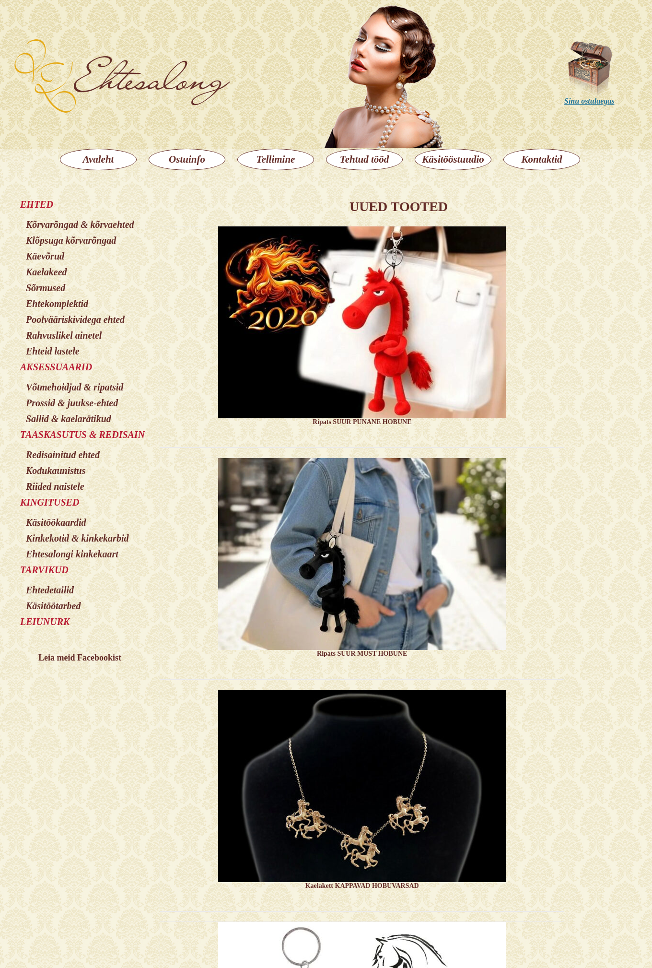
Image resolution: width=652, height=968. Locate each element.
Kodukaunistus (56, 470)
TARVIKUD (44, 570)
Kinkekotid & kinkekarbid (77, 538)
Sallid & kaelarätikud (68, 418)
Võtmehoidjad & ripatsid (74, 387)
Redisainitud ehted (63, 454)
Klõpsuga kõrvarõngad (71, 240)
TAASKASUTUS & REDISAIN (82, 434)
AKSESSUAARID (56, 367)
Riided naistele (55, 486)
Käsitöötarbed (53, 606)
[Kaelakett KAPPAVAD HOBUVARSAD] (362, 792)
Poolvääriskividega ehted (75, 319)
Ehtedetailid (50, 590)
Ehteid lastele (53, 351)
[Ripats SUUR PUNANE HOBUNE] (362, 328)
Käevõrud (45, 256)
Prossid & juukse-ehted (72, 403)
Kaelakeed (46, 272)
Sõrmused (45, 288)
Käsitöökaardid (56, 522)
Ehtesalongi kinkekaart (72, 554)
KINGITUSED (49, 502)
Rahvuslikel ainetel (64, 335)
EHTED (36, 204)
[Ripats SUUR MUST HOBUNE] (362, 560)
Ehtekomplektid (57, 303)
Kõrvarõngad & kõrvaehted (80, 224)
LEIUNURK (45, 621)
